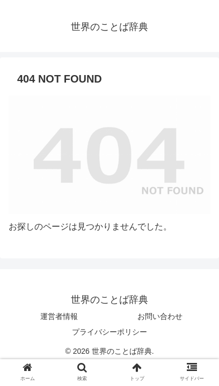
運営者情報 (59, 316)
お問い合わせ (159, 316)
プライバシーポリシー (109, 332)
